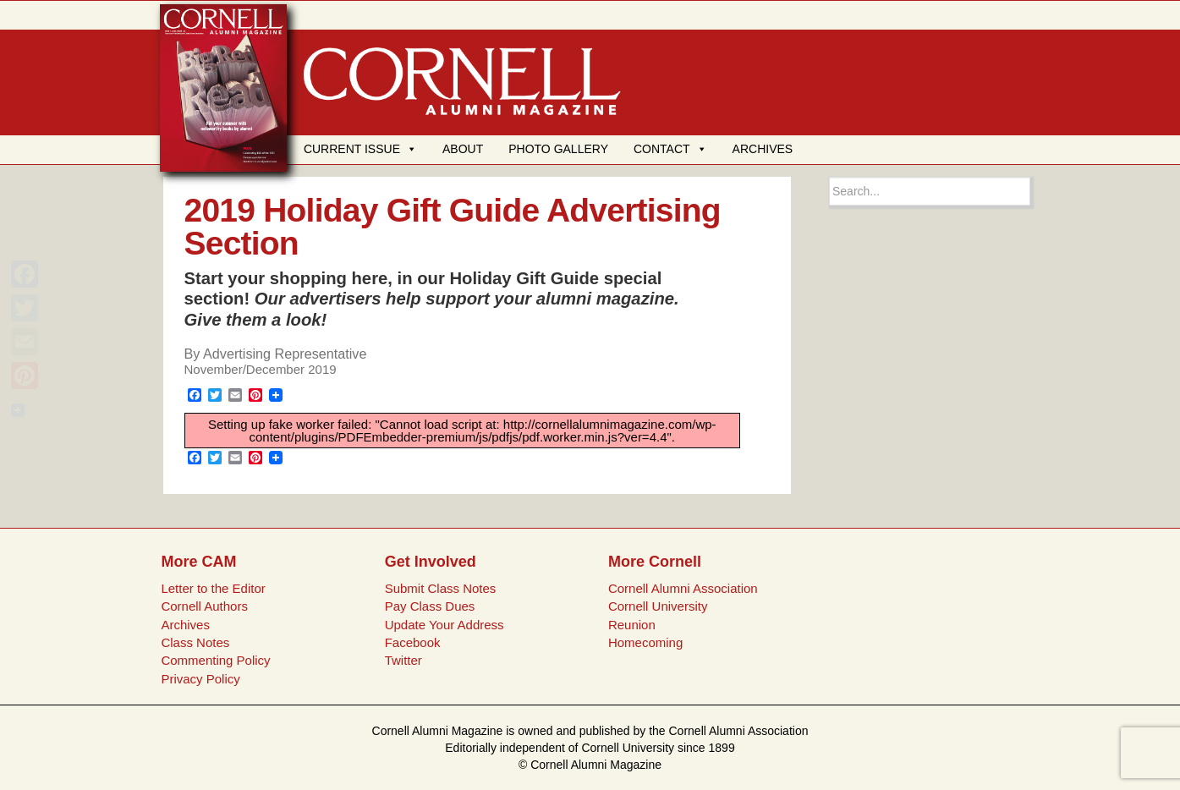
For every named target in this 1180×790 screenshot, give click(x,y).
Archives (185, 624)
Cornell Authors (204, 606)
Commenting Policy (215, 660)
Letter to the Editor (213, 588)
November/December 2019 (260, 369)
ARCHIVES (763, 149)
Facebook (413, 642)
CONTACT (670, 149)
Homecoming (645, 642)
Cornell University (658, 606)
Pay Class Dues (430, 606)
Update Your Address (444, 624)
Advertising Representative (284, 353)
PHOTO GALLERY (558, 149)
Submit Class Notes (441, 588)
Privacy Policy (200, 679)
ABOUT (462, 149)
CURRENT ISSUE (360, 149)
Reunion (632, 624)
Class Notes (195, 642)
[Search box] (929, 191)
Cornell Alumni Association (683, 588)
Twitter (403, 660)
